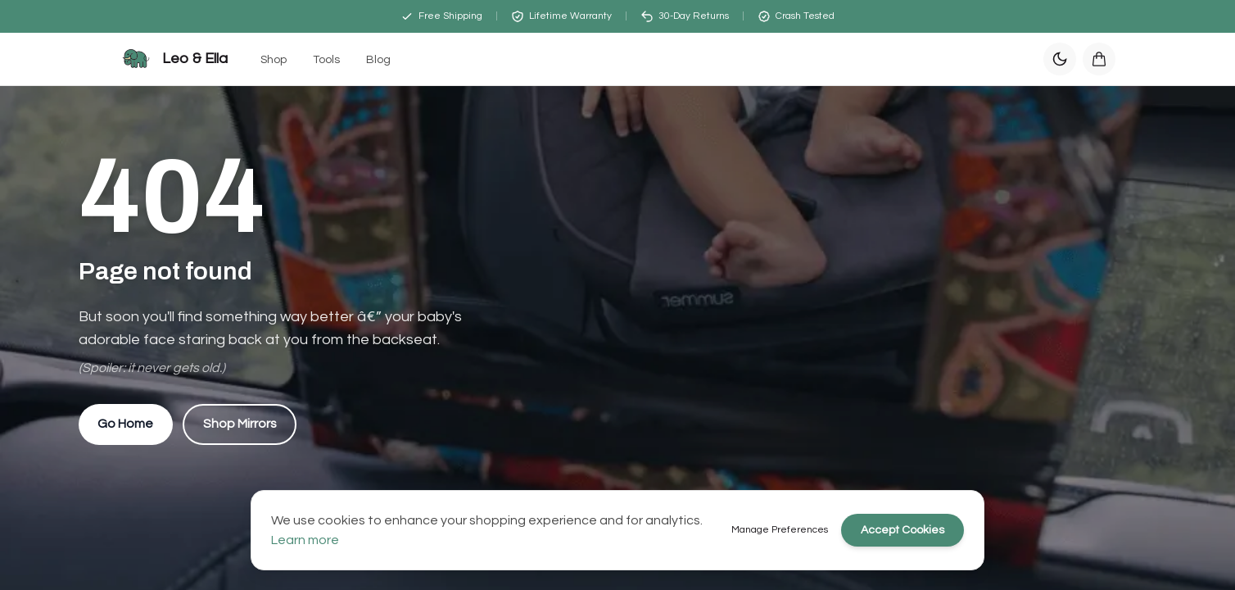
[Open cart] (1099, 59)
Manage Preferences (779, 529)
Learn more (305, 540)
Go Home (126, 424)
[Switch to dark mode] (1059, 59)
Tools (326, 60)
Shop (273, 60)
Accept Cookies (902, 530)
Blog (378, 60)
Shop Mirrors (241, 424)
